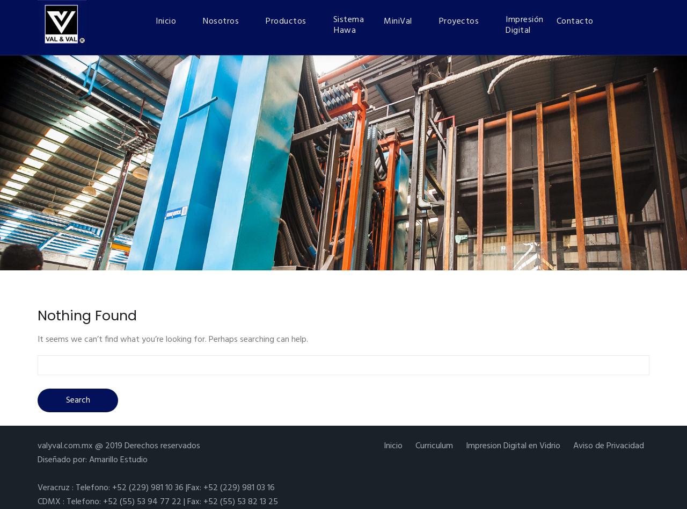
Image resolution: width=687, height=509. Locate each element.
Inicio (166, 21)
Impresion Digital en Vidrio (513, 446)
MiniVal (398, 21)
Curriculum (434, 446)
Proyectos (459, 21)
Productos (286, 21)
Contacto (575, 21)
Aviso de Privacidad (608, 446)
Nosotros (221, 21)
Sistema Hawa (348, 25)
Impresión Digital (524, 25)
